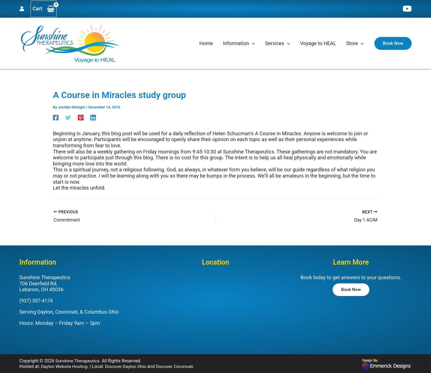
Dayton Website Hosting (65, 366)
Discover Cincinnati (178, 366)
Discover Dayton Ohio (127, 366)
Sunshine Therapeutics (78, 360)
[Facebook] (56, 117)
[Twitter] (68, 117)
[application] (252, 43)
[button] (393, 43)
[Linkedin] (93, 117)
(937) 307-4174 (36, 300)
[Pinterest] (81, 117)
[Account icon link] (21, 8)
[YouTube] (407, 8)
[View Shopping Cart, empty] (43, 9)
